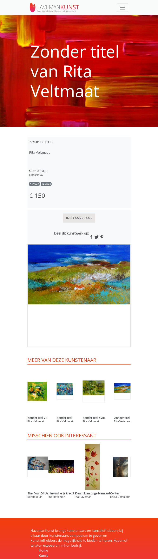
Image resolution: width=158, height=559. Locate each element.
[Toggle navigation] (122, 8)
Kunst (43, 555)
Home (43, 550)
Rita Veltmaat (39, 152)
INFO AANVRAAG (79, 218)
